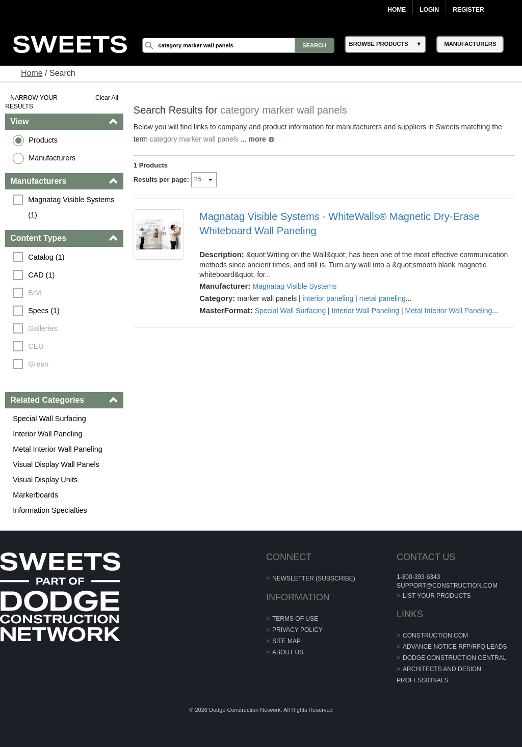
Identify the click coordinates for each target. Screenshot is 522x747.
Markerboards (35, 495)
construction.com (435, 635)
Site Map (286, 641)
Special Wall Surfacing (49, 418)
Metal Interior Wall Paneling (57, 449)
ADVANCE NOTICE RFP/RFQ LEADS (455, 646)
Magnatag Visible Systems (294, 286)
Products (43, 140)
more (257, 139)
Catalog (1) (46, 257)
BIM (34, 293)
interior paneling (328, 298)
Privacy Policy (297, 629)
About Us (287, 652)
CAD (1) (41, 275)
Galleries (42, 328)
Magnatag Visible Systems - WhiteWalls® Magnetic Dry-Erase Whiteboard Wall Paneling (339, 223)
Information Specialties (50, 510)
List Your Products (437, 595)
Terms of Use (295, 618)
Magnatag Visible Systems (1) (72, 207)
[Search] (238, 45)
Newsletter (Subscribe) (313, 578)
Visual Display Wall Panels (56, 464)
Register (468, 9)
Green (38, 364)
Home (396, 9)
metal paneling (382, 298)
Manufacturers (52, 158)
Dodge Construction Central (454, 657)
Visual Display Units (45, 480)
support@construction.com (447, 585)
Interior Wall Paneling (47, 434)
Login (429, 9)
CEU (35, 346)
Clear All (106, 97)
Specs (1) (44, 311)
